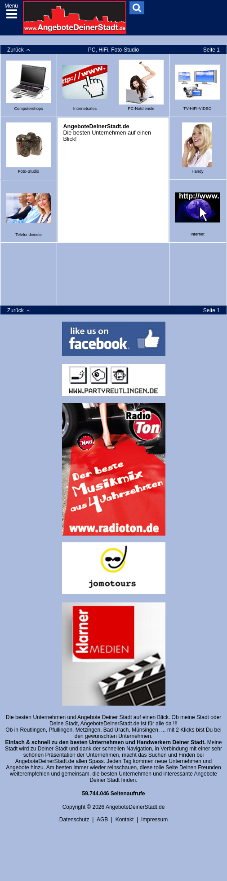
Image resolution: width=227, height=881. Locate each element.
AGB (102, 819)
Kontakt (125, 819)
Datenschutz (74, 819)
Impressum (154, 819)
